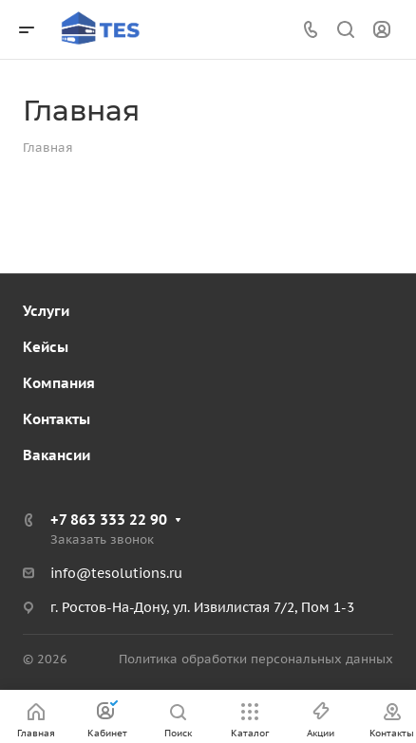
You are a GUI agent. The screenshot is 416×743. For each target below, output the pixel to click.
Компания (59, 383)
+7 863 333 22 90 (108, 520)
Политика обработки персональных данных (256, 659)
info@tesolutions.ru (116, 573)
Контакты (56, 419)
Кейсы (45, 347)
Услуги (46, 311)
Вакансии (56, 455)
